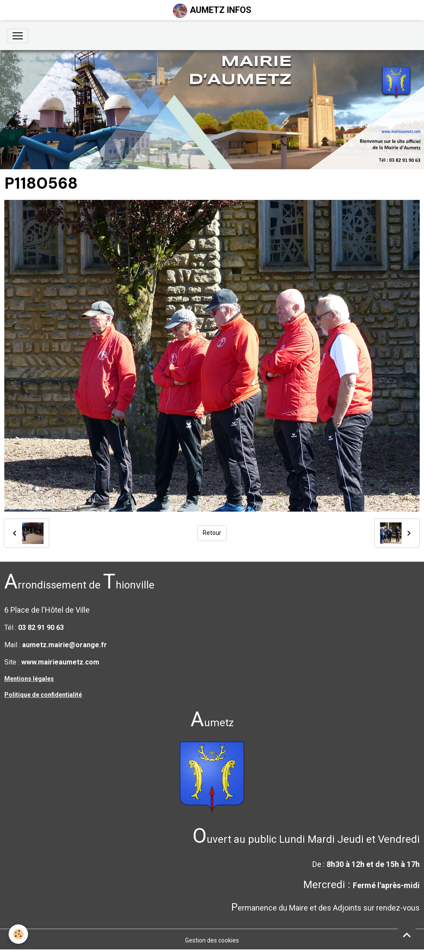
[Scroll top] (407, 935)
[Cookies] (18, 934)
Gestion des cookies (212, 940)
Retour (212, 532)
